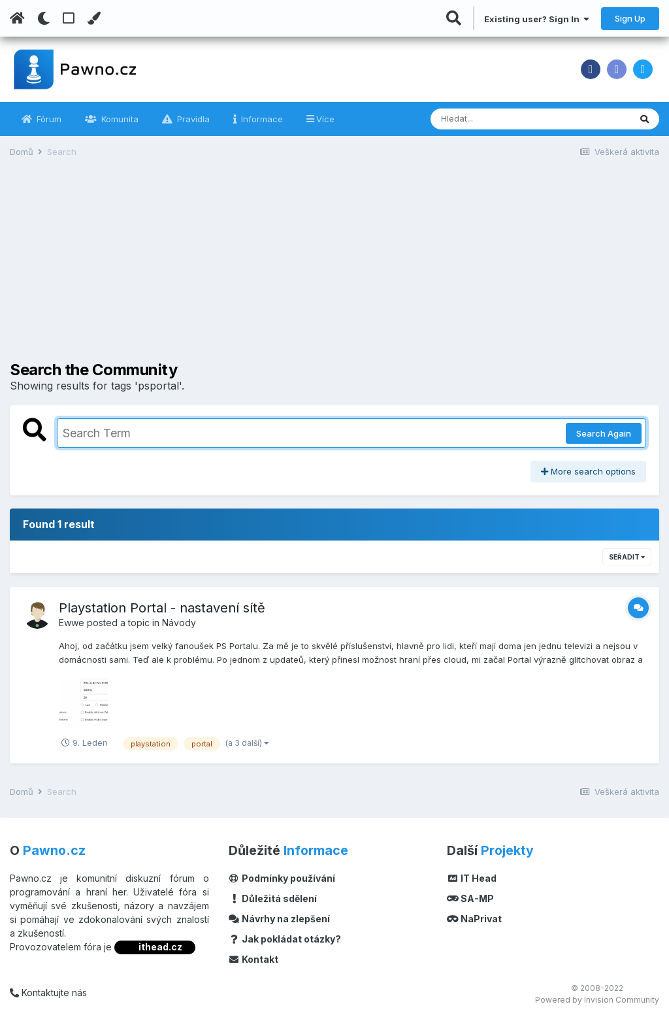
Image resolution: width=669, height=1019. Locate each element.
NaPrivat (474, 918)
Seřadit (627, 557)
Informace (260, 119)
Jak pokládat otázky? (285, 938)
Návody (179, 622)
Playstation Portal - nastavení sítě (162, 608)
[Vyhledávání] (495, 119)
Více (325, 119)
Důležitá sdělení (273, 898)
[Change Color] (94, 18)
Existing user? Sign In (536, 19)
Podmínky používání (282, 878)
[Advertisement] (334, 269)
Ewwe (71, 622)
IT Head (472, 878)
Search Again (603, 433)
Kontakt (254, 959)
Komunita (119, 119)
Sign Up (630, 18)
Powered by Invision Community (597, 1000)
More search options (588, 471)
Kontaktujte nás (48, 992)
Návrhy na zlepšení (280, 918)
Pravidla (192, 119)
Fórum (47, 119)
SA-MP (470, 898)
